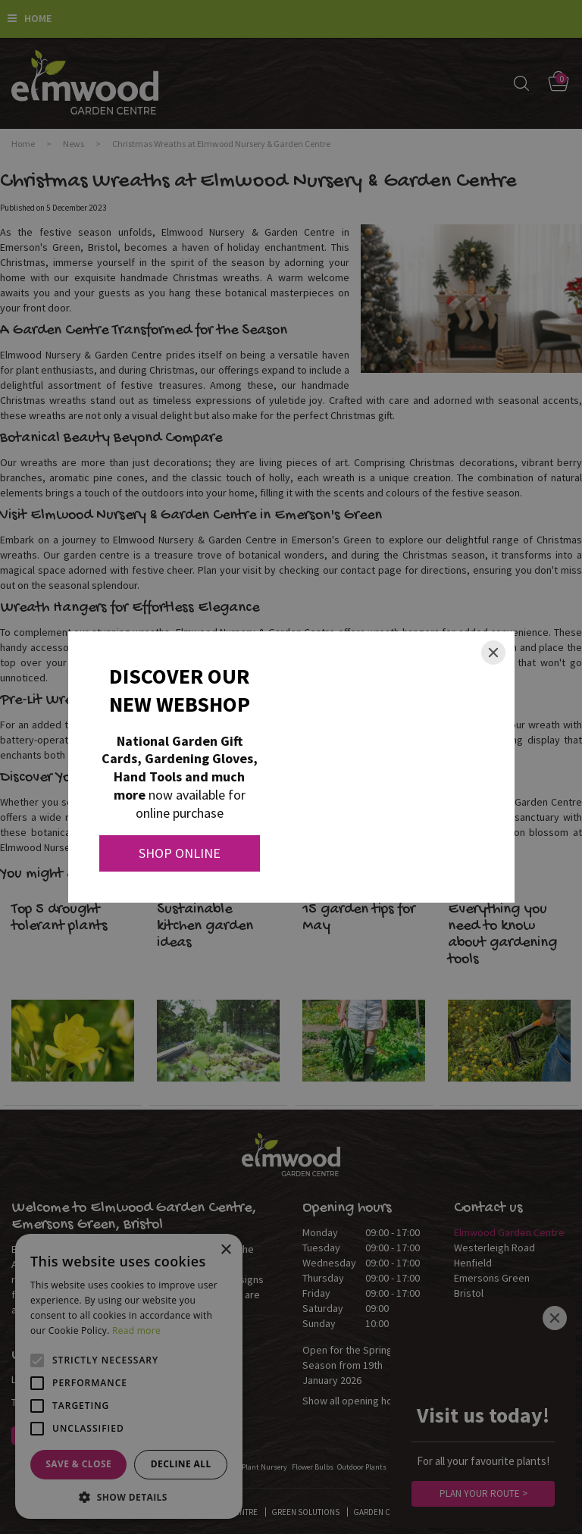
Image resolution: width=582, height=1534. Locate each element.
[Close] (493, 652)
